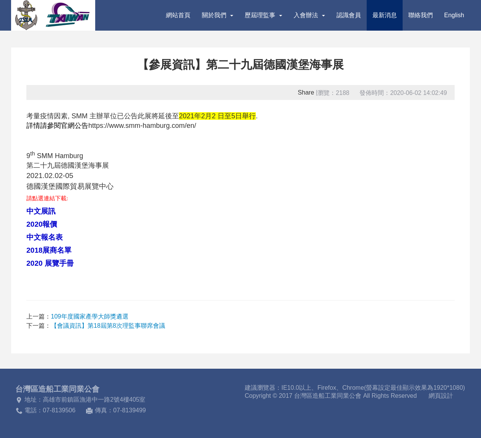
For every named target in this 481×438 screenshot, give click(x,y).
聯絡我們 (420, 15)
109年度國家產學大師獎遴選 (89, 316)
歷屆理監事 (263, 15)
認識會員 (348, 15)
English (454, 15)
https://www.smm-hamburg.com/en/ (142, 125)
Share (306, 92)
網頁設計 (441, 395)
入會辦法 (309, 15)
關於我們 (217, 15)
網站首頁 (178, 15)
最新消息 (384, 15)
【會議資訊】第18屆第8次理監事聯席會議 (108, 325)
